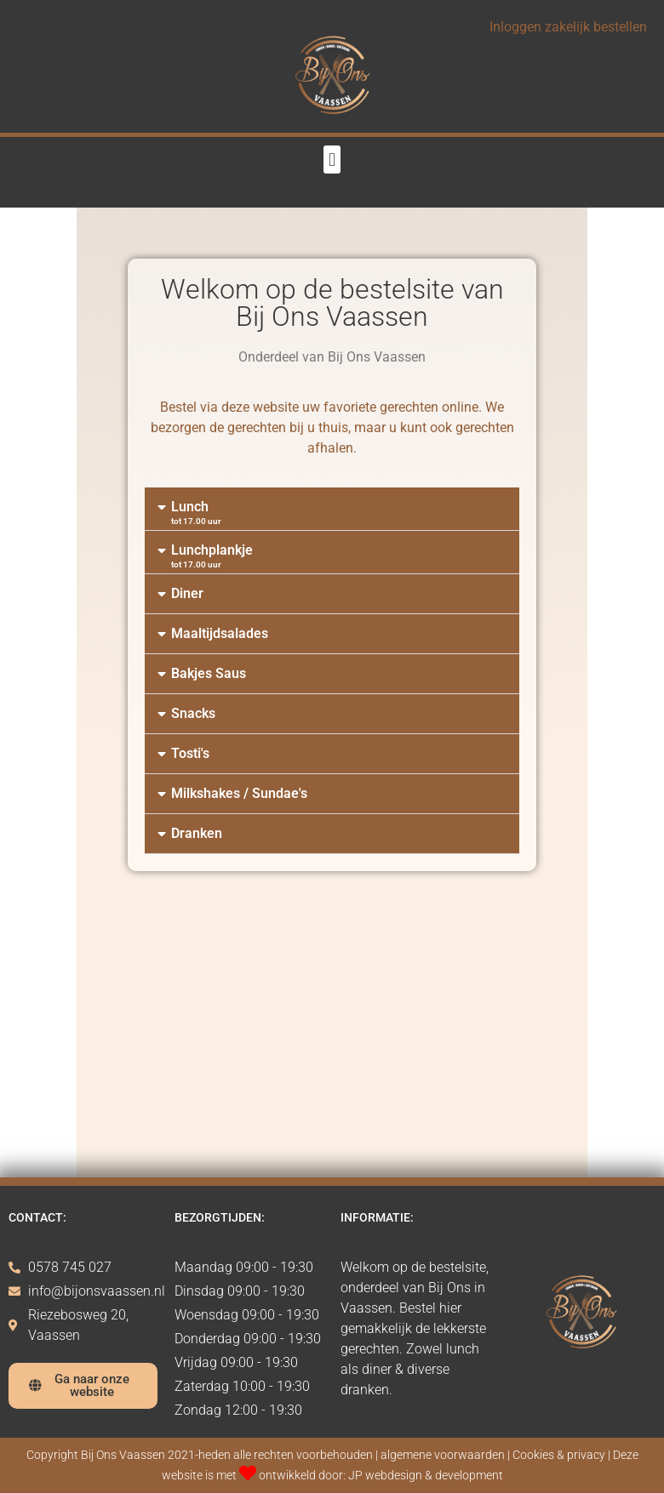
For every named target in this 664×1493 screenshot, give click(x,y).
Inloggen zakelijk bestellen (568, 27)
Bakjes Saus (208, 673)
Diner (187, 593)
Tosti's (190, 753)
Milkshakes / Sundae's (239, 793)
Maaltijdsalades (219, 633)
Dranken (196, 833)
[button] (331, 159)
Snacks (193, 713)
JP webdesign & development (425, 1475)
